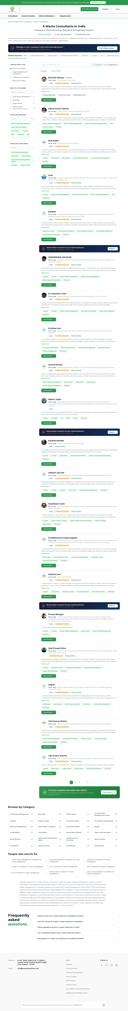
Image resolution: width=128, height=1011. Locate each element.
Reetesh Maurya (56, 78)
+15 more (45, 459)
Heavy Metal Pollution (78, 832)
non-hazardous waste (61, 557)
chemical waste (86, 738)
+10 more (46, 314)
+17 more (45, 634)
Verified (69, 77)
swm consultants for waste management (100, 866)
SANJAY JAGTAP (56, 473)
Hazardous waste (48, 231)
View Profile (48, 100)
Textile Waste (106, 846)
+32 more (46, 198)
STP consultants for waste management (62, 866)
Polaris (75, 418)
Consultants (13, 16)
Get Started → (108, 792)
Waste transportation (68, 347)
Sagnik (51, 685)
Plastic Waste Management (20, 123)
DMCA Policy (71, 981)
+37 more (63, 351)
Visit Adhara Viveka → (107, 48)
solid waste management (86, 347)
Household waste (83, 591)
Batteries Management (22, 827)
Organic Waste (25, 165)
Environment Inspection (104, 231)
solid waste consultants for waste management (97, 860)
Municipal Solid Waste (18, 127)
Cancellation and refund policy (78, 989)
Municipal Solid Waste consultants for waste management (63, 860)
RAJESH (52, 212)
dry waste (85, 55)
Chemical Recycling (37, 55)
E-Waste (14, 165)
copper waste (52, 55)
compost (20, 134)
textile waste (68, 382)
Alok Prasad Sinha (57, 648)
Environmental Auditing (85, 231)
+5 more (45, 161)
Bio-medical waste (98, 591)
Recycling (16, 100)
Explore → (112, 248)
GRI (62, 418)
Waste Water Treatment (50, 827)
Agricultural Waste (78, 827)
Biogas (106, 827)
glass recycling (113, 55)
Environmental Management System (20, 108)
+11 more (63, 671)
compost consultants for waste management (26, 866)
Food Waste (50, 832)
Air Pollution (22, 846)
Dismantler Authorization (70, 55)
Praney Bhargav (56, 614)
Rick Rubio (53, 141)
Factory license (48, 127)
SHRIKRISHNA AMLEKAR (59, 257)
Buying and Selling (19, 80)
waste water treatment (106, 311)
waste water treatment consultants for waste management (99, 873)
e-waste (95, 55)
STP (28, 134)
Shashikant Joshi (56, 504)
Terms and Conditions (74, 972)
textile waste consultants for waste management (60, 873)
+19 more (64, 560)
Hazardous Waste (78, 821)
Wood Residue (22, 839)
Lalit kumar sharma (57, 756)
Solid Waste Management (22, 96)
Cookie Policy (71, 985)
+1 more (58, 127)
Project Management (50, 351)
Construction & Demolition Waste (50, 839)
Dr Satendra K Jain (57, 294)
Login (117, 9)
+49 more (46, 707)
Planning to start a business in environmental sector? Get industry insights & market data (64, 2)
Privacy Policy (71, 977)
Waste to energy (100, 520)
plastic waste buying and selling (96, 123)
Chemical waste (50, 846)
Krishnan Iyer (54, 328)
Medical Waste (106, 839)
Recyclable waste (104, 347)
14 (87, 782)
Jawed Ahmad (55, 365)
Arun (50, 175)
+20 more (57, 524)
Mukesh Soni (54, 574)
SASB (68, 418)
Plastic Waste (17, 103)
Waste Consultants (19, 68)
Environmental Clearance (66, 231)
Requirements (65, 16)
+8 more (66, 280)
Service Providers (28, 16)
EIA (103, 55)
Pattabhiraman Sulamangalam (63, 538)
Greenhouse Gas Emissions (78, 839)
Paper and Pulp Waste (106, 832)
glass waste (66, 158)
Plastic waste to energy (59, 520)
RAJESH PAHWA (56, 441)
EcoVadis (54, 418)
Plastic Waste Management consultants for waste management (26, 860)
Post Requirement (89, 9)
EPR (26, 55)
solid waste (15, 131)
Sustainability (22, 832)
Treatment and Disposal (21, 77)
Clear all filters (56, 71)
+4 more (83, 418)
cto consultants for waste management (24, 873)
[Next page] (92, 782)
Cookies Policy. (77, 1005)
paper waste (47, 524)
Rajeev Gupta (54, 399)
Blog (68, 960)
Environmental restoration (51, 234)
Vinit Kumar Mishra (57, 721)
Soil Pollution (78, 846)
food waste (86, 704)
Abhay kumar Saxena (58, 109)
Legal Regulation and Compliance (20, 73)
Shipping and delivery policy (77, 993)
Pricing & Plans (71, 968)
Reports (69, 964)
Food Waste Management (106, 821)
